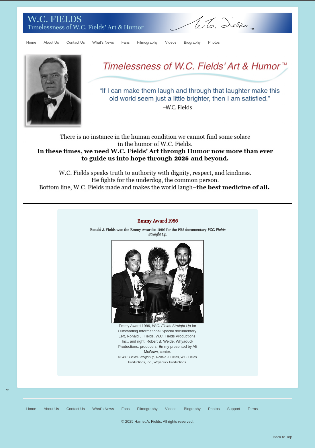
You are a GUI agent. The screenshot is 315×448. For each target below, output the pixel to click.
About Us (51, 42)
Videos (171, 42)
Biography (192, 42)
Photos (214, 42)
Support (233, 409)
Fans (125, 42)
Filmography (147, 42)
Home (31, 42)
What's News (103, 42)
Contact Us (75, 42)
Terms (253, 409)
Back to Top (282, 437)
